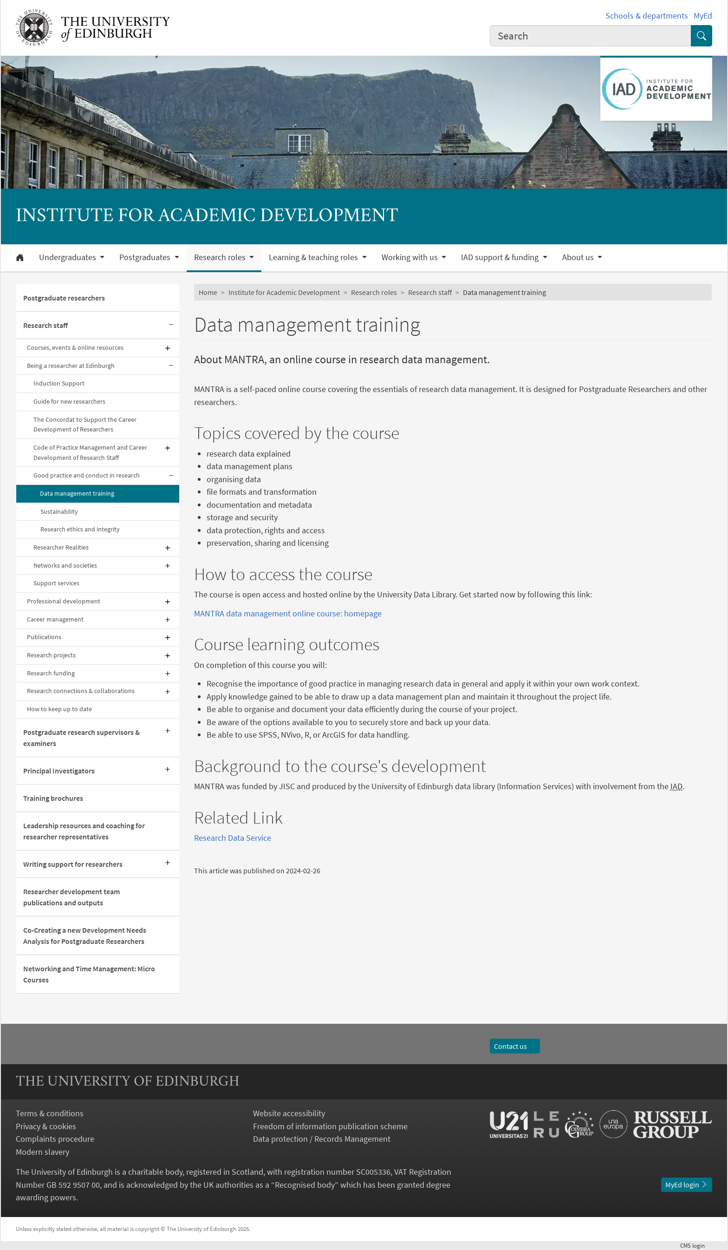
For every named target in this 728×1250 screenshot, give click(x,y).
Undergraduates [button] (68, 257)
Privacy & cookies (46, 1126)
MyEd (703, 15)
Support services (56, 583)
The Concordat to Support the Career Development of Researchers (84, 424)
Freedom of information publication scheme (330, 1126)
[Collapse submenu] (170, 325)
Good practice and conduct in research (86, 475)
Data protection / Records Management (321, 1138)
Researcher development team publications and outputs (71, 897)
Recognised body (305, 1184)
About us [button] (579, 257)
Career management (55, 619)
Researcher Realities (61, 547)
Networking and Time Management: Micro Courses (89, 974)
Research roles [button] (220, 257)
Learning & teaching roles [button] (314, 257)
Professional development (63, 601)
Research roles (374, 292)
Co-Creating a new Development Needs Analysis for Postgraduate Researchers (84, 935)
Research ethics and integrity (80, 529)
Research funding (51, 673)
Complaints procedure (55, 1138)
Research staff (45, 325)
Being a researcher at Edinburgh (71, 365)
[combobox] (590, 35)
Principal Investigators (59, 770)
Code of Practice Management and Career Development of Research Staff (90, 452)
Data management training (77, 493)
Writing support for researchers (73, 864)
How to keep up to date (59, 709)
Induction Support (58, 383)
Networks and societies (65, 565)
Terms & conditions (50, 1113)
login (696, 1245)
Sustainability (59, 511)
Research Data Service (232, 837)
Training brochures (53, 798)
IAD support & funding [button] (500, 257)
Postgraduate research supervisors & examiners (81, 737)
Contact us (515, 1046)
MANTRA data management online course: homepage (288, 613)
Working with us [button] (411, 257)
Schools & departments (646, 15)
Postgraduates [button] (145, 257)
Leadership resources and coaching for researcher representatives (84, 831)
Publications (44, 637)
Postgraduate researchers (64, 297)
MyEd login (686, 1184)
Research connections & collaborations (81, 691)
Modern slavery (42, 1151)
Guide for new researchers (69, 401)
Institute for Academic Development (284, 292)
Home (208, 292)
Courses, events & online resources (75, 347)
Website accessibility (289, 1113)
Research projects (51, 655)
